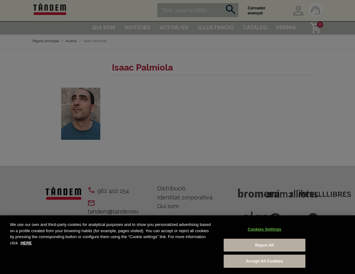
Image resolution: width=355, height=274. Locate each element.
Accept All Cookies (264, 261)
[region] (177, 244)
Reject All (264, 245)
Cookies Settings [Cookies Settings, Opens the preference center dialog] (264, 229)
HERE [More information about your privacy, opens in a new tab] (26, 243)
